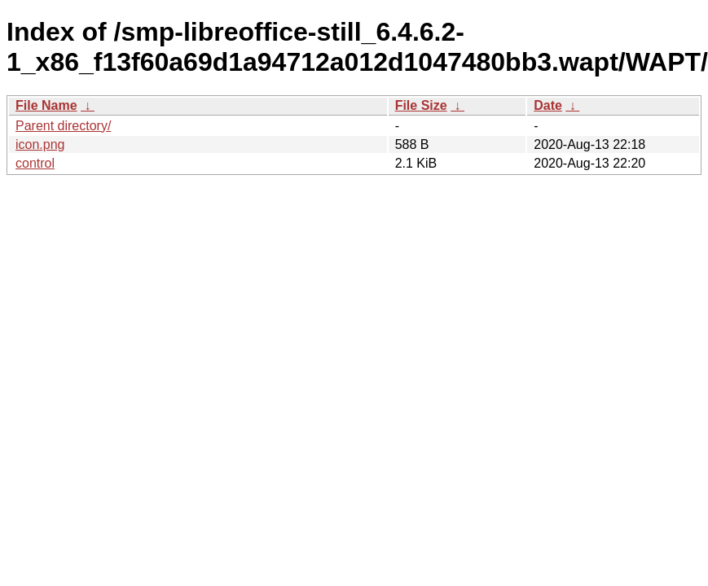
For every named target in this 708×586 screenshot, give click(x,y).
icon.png (40, 144)
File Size (421, 105)
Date (548, 105)
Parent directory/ (63, 126)
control (35, 163)
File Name (46, 105)
